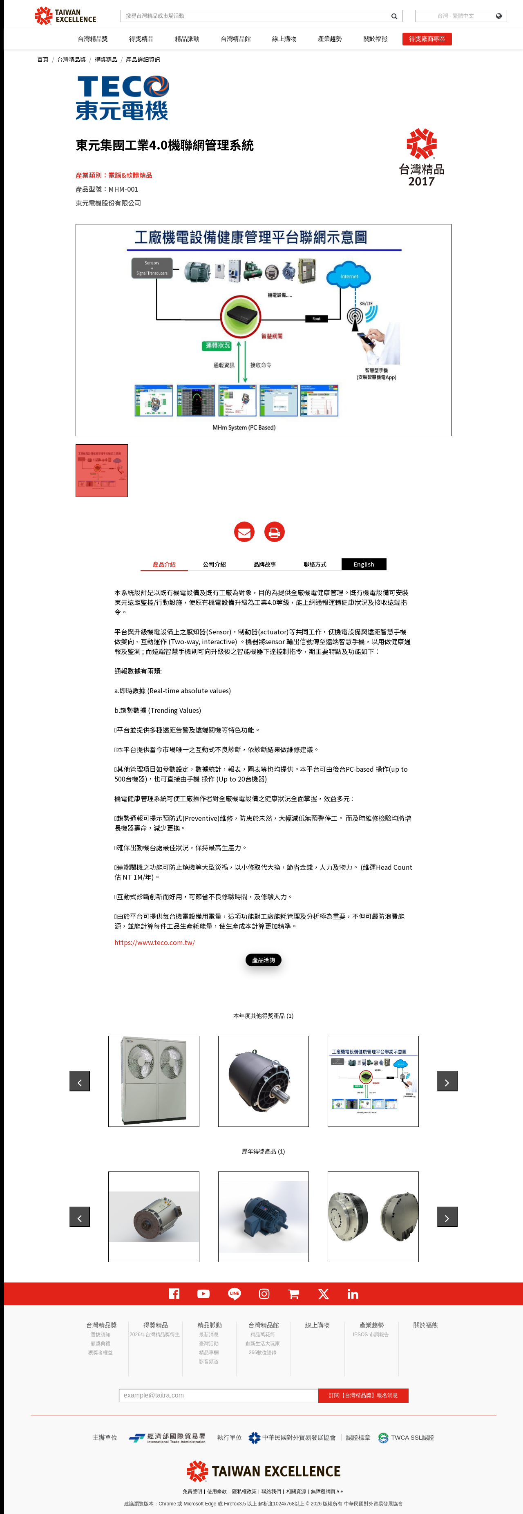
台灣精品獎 (93, 38)
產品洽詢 (263, 960)
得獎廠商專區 (427, 38)
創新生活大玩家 (263, 1343)
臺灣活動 (209, 1343)
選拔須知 (100, 1334)
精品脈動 (187, 38)
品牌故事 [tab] (264, 564)
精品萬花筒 (262, 1334)
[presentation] (79, 1081)
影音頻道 (209, 1361)
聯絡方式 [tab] (315, 564)
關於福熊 (376, 38)
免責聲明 (192, 1491)
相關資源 (296, 1491)
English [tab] (364, 564)
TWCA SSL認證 (405, 1438)
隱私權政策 (244, 1491)
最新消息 (209, 1334)
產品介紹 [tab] (164, 564)
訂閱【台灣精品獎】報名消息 (363, 1395)
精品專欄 (209, 1352)
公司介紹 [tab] (214, 564)
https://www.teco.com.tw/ (154, 942)
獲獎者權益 (100, 1352)
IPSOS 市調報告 (371, 1334)
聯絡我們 (271, 1491)
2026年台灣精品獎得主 (155, 1334)
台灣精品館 (236, 38)
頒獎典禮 (100, 1343)
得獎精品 (141, 38)
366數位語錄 (263, 1352)
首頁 (43, 59)
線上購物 (284, 38)
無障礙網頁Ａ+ (327, 1491)
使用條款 (217, 1491)
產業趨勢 (330, 38)
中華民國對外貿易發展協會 (292, 1438)
